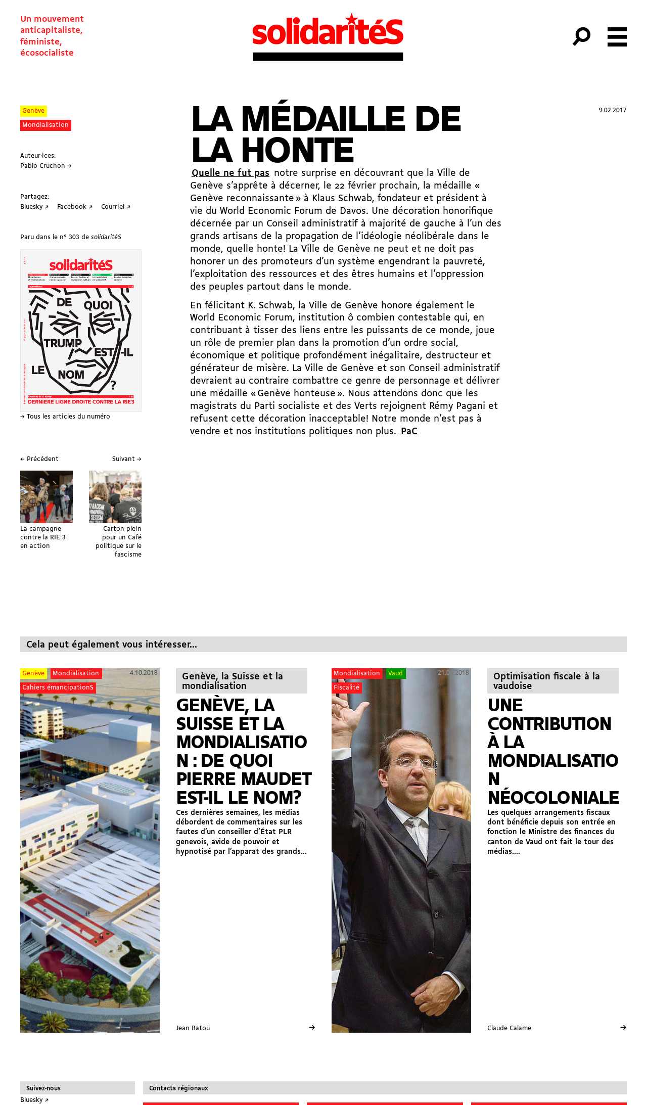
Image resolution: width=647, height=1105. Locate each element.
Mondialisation (45, 125)
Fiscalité (346, 687)
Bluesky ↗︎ (34, 1100)
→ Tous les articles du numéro (65, 416)
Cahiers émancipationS (58, 687)
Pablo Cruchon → (46, 166)
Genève (33, 111)
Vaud (395, 673)
